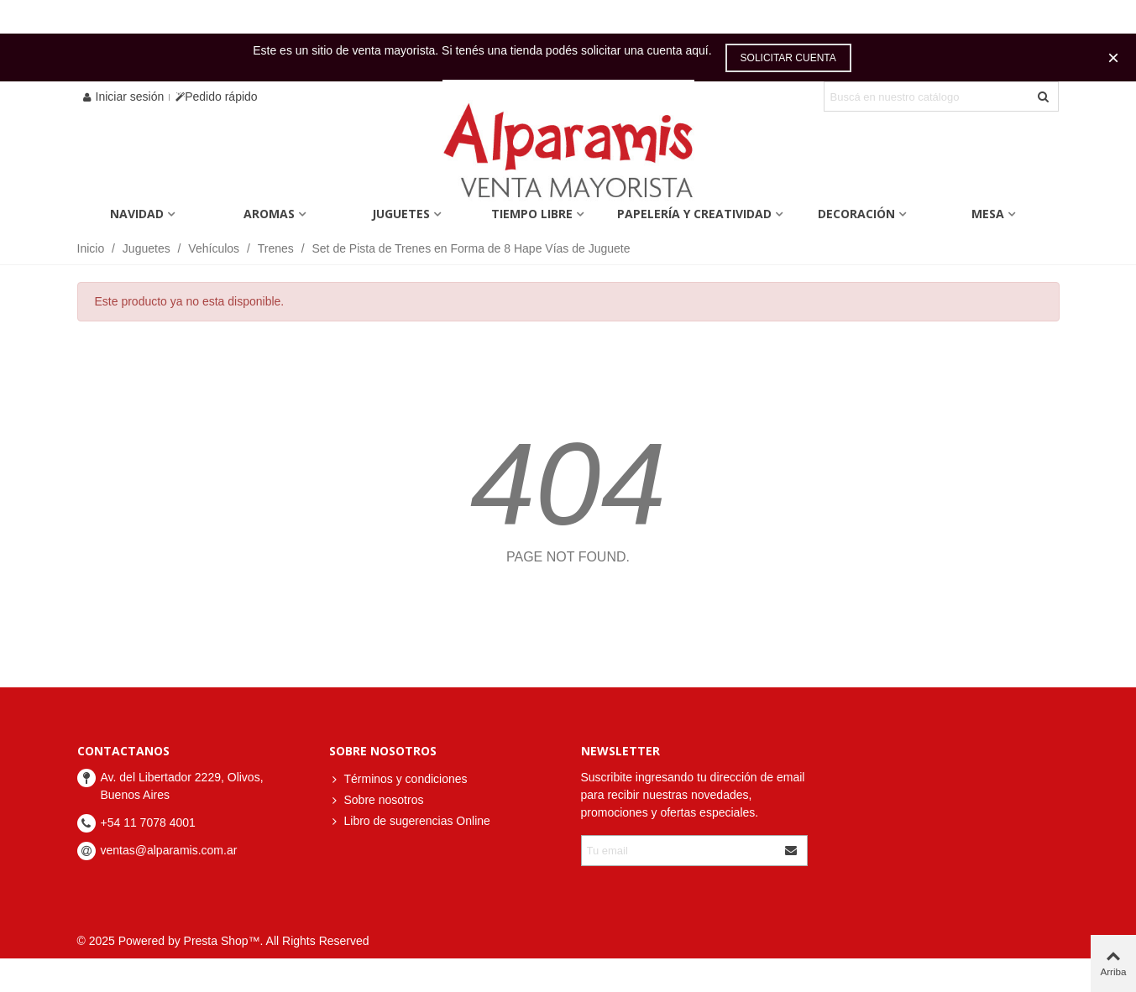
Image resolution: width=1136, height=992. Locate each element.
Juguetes (401, 214)
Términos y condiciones (398, 779)
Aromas (269, 214)
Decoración (856, 214)
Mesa (987, 214)
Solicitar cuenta (788, 58)
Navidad (137, 214)
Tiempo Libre (532, 214)
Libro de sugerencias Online (409, 821)
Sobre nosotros (376, 800)
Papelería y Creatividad (694, 214)
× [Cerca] (1113, 57)
